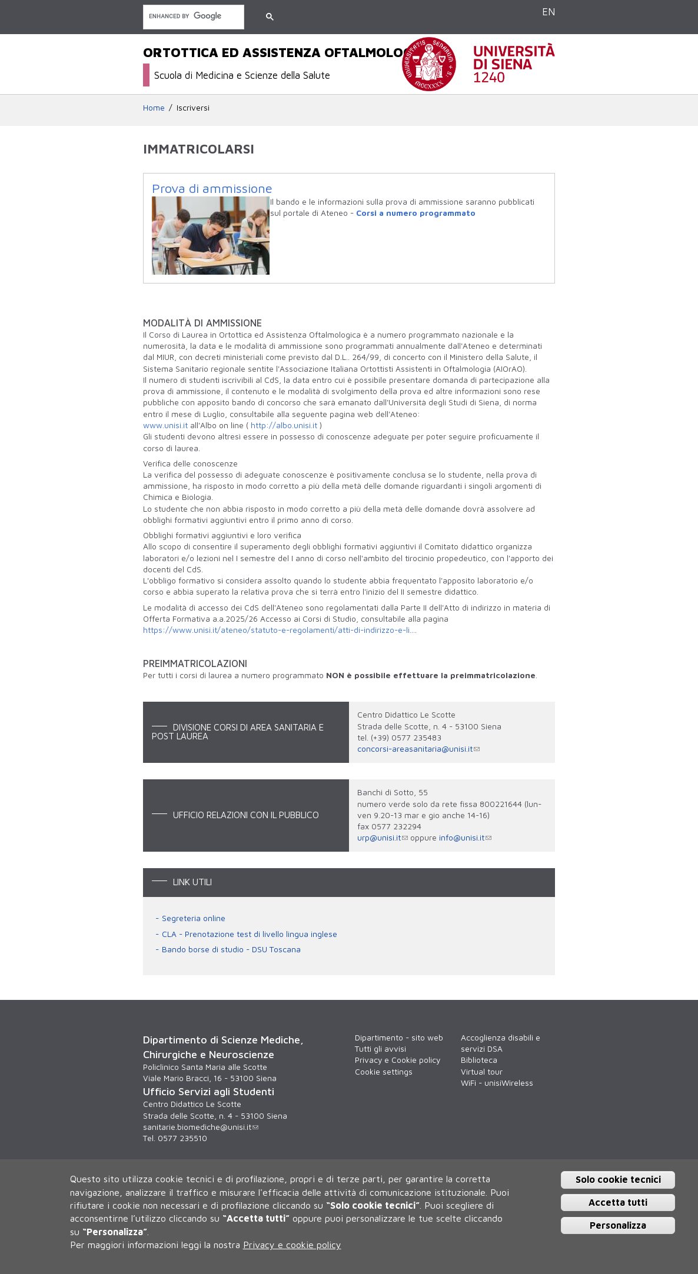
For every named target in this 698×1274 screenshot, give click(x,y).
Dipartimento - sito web (399, 1037)
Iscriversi (193, 107)
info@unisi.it (465, 837)
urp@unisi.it (382, 837)
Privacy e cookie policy (292, 1244)
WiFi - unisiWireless (497, 1083)
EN (548, 11)
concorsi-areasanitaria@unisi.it (418, 748)
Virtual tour (482, 1071)
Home (154, 107)
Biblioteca (479, 1060)
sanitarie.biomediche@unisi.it (200, 1127)
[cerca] (192, 16)
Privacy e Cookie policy (397, 1060)
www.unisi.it (165, 425)
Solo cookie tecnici (618, 1179)
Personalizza (618, 1225)
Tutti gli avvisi (380, 1048)
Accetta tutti (618, 1202)
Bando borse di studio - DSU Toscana (231, 949)
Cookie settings (384, 1071)
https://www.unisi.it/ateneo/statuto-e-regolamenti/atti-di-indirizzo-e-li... (279, 630)
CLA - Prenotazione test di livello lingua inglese (249, 934)
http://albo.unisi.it (284, 425)
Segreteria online (193, 918)
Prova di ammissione (212, 188)
